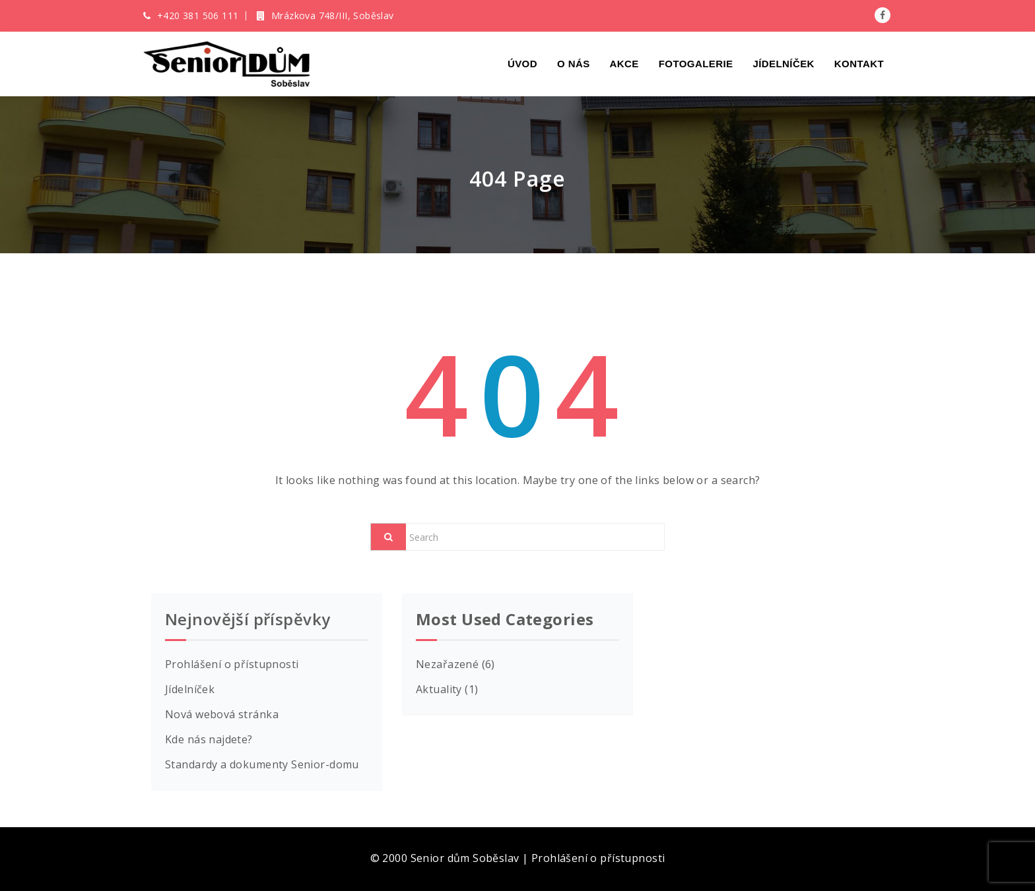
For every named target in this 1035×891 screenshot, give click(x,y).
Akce (624, 63)
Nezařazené (447, 664)
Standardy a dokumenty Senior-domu (262, 764)
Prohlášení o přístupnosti (232, 664)
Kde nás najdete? (209, 739)
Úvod (522, 63)
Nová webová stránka (222, 714)
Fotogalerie (696, 63)
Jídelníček (783, 63)
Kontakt (859, 63)
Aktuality (439, 689)
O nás (573, 63)
